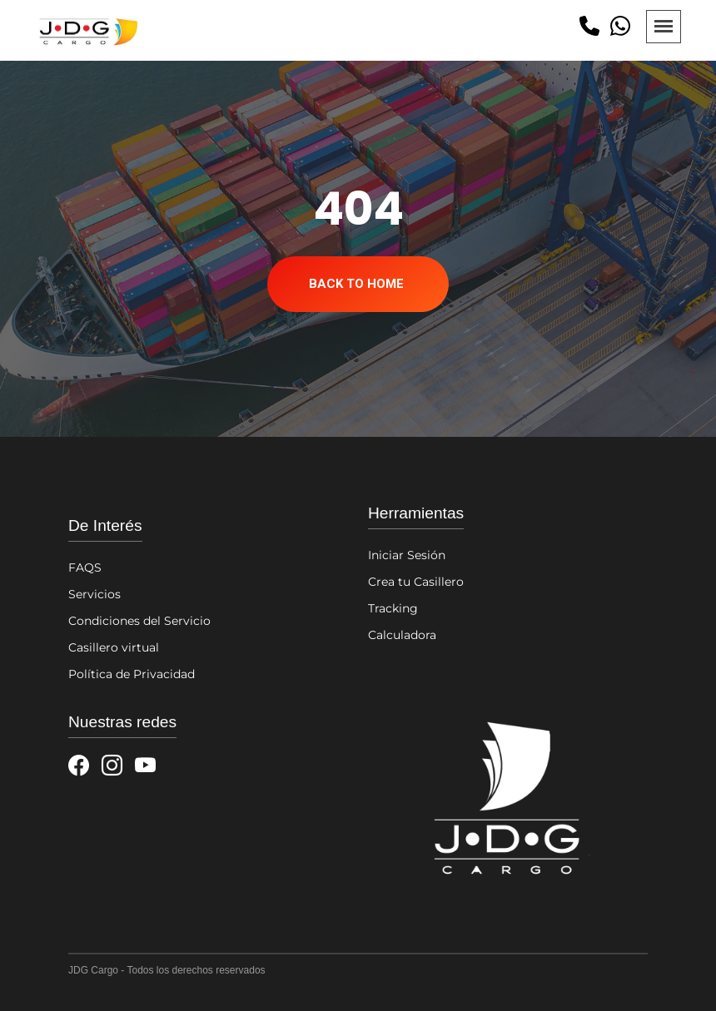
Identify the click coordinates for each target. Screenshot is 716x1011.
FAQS (85, 567)
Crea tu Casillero (416, 581)
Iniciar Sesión (406, 555)
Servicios (94, 594)
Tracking (393, 608)
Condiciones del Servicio (139, 620)
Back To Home (356, 283)
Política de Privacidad (131, 674)
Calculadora (402, 634)
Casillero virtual (113, 647)
